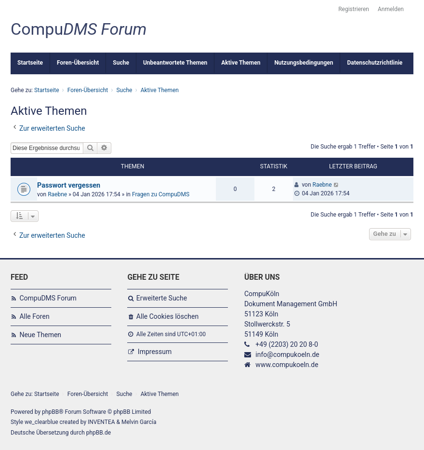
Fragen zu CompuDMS (160, 194)
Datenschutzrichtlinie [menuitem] (374, 62)
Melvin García (139, 422)
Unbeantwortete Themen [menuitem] (175, 62)
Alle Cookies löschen (167, 316)
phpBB (50, 412)
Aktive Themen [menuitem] (240, 62)
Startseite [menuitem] (30, 62)
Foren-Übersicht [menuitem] (78, 62)
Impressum (155, 351)
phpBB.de (98, 432)
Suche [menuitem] (121, 62)
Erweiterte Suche (161, 298)
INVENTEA (101, 422)
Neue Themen (40, 335)
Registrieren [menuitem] (353, 9)
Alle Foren (34, 316)
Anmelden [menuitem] (391, 9)
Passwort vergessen (68, 185)
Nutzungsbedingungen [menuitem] (303, 62)
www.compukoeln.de (286, 364)
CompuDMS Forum (47, 298)
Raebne (57, 194)
